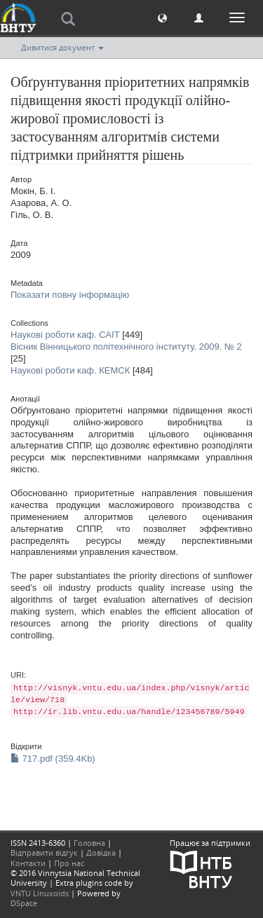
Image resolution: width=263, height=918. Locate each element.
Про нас (69, 863)
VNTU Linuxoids (40, 893)
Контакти (28, 863)
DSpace (24, 903)
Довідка (101, 852)
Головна (89, 842)
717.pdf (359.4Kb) (53, 758)
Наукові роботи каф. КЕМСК (70, 370)
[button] (162, 17)
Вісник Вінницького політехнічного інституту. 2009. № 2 (126, 346)
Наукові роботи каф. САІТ (65, 334)
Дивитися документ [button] (62, 47)
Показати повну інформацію (70, 294)
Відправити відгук (44, 852)
